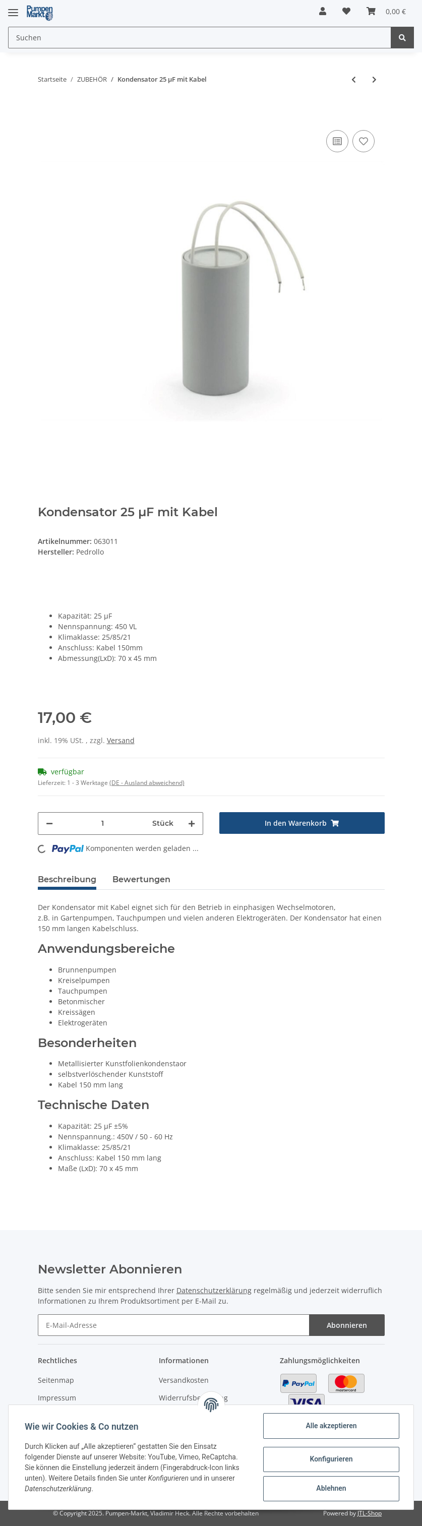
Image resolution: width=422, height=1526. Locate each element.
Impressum (57, 1397)
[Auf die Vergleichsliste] (337, 141)
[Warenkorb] (386, 11)
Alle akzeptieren (331, 1426)
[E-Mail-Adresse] (174, 1325)
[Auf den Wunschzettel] (363, 141)
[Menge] (102, 823)
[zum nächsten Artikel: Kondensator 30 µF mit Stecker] (374, 79)
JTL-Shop (369, 1513)
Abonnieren (347, 1325)
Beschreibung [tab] (67, 879)
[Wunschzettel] (346, 11)
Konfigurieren (331, 1459)
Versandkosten (184, 1380)
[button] (322, 11)
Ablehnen (331, 1488)
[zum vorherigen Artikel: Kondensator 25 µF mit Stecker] (353, 79)
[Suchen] (199, 37)
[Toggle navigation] (13, 8)
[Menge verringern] (49, 823)
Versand (121, 740)
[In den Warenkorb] (46, 112)
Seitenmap (56, 1380)
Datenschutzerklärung (214, 1290)
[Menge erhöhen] (191, 823)
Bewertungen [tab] (141, 879)
